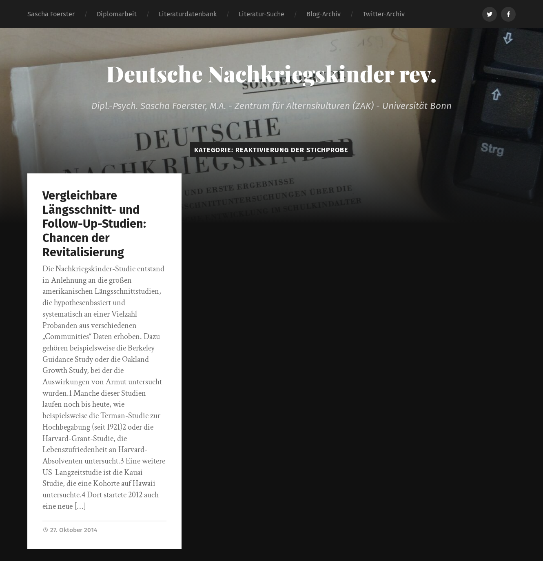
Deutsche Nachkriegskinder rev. (271, 73)
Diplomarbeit (117, 14)
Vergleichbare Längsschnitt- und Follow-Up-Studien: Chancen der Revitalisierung (94, 223)
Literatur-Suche (261, 14)
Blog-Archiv (323, 14)
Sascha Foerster (51, 14)
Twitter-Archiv (384, 14)
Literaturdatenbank (188, 14)
